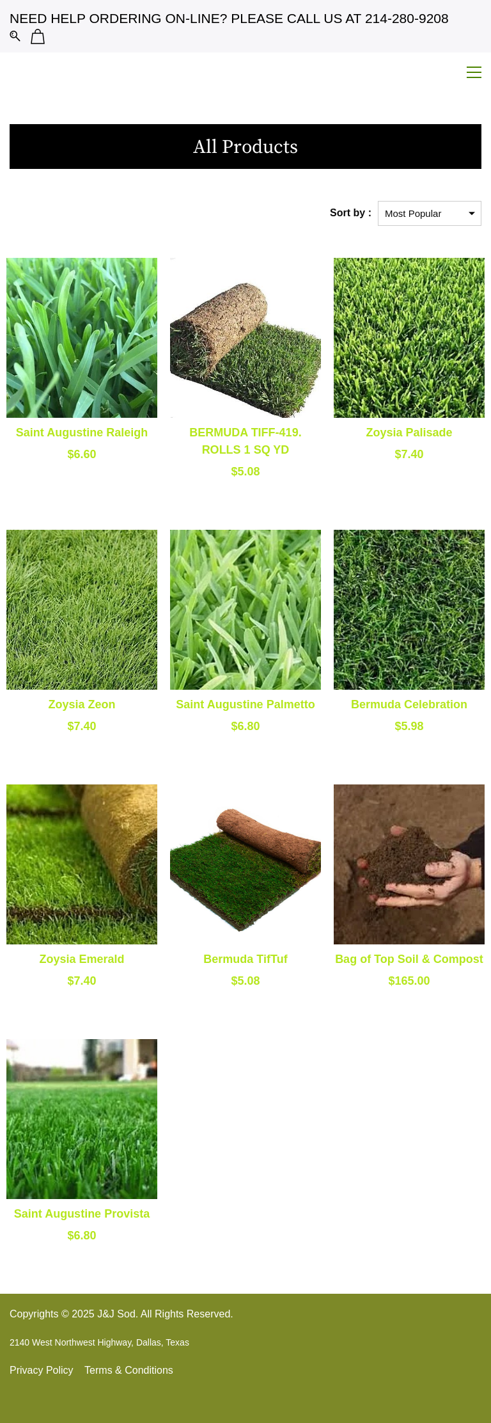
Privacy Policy (42, 1370)
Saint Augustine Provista (82, 1213)
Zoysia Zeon (81, 704)
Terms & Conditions (128, 1370)
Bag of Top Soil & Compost (409, 959)
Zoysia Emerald (81, 959)
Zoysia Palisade (409, 432)
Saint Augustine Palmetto (245, 704)
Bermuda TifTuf (245, 959)
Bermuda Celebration (409, 704)
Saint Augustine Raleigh (82, 432)
